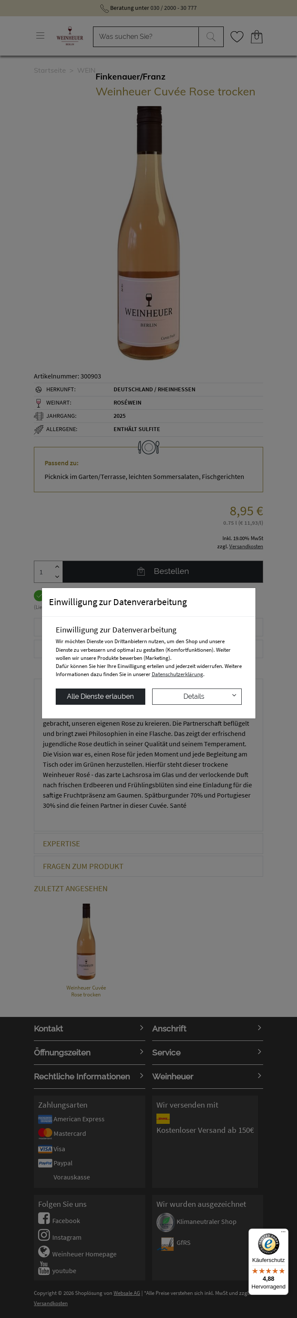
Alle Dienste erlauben (100, 696)
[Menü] (283, 1234)
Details (209, 696)
